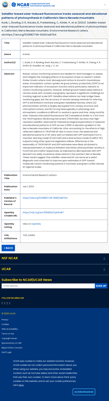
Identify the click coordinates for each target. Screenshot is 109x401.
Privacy (5, 319)
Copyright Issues (9, 338)
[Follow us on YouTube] (10, 303)
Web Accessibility (10, 329)
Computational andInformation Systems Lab (42, 4)
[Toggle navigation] (105, 4)
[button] (104, 259)
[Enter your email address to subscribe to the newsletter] (48, 285)
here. (21, 385)
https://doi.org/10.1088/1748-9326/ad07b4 (45, 197)
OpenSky (36, 223)
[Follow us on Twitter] (5, 303)
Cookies (5, 324)
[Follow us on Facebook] (3, 303)
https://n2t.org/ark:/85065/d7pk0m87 (43, 212)
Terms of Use (8, 333)
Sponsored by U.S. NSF (12, 343)
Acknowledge (84, 392)
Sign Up (101, 285)
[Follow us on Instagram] (8, 303)
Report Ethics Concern (12, 347)
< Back (8, 248)
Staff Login (7, 352)
